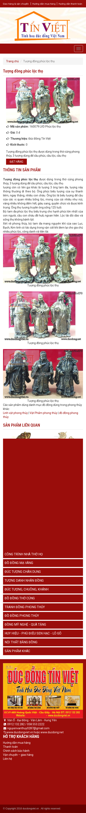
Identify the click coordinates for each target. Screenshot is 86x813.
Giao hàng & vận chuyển (16, 4)
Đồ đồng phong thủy (22, 616)
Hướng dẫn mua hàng (44, 4)
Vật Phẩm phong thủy (43, 413)
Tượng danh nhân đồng (24, 580)
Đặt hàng (16, 161)
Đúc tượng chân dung (23, 572)
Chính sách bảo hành (16, 750)
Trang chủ (12, 61)
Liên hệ (7, 758)
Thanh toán (10, 746)
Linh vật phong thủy (15, 413)
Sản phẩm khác (17, 651)
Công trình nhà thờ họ (24, 554)
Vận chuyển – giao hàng (18, 754)
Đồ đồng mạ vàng (19, 563)
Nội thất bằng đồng (21, 642)
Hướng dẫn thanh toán (70, 4)
